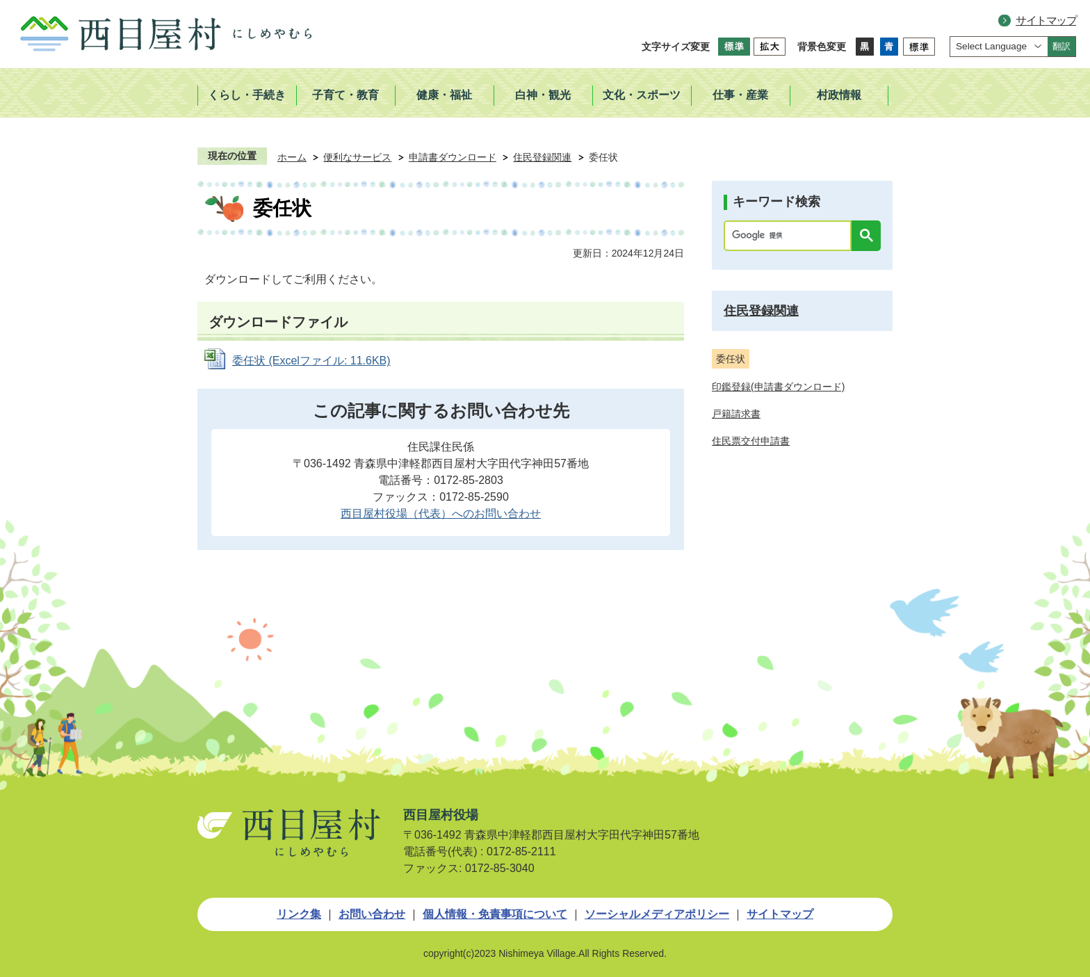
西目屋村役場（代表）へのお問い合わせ (441, 513)
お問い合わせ (372, 914)
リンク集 (299, 914)
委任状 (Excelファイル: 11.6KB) (311, 360)
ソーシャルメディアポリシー (657, 914)
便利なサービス (357, 157)
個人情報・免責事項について (495, 914)
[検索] (791, 236)
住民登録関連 (542, 157)
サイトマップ (1046, 20)
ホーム (292, 157)
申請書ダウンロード (452, 157)
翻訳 (1061, 46)
